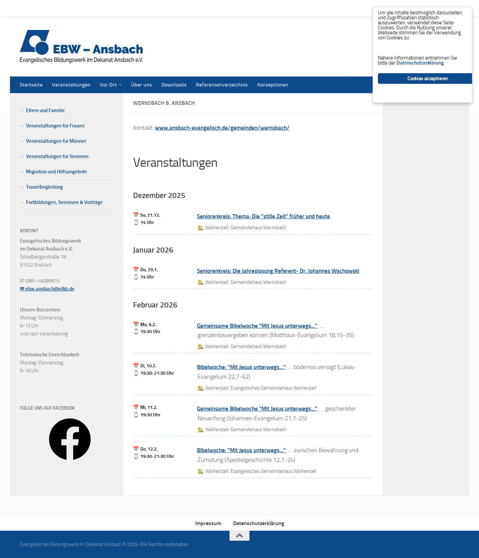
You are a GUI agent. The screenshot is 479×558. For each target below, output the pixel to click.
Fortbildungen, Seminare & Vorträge (64, 202)
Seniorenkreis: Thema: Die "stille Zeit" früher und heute (267, 216)
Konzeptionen (267, 8)
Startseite (26, 8)
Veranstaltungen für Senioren (57, 156)
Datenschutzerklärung (258, 523)
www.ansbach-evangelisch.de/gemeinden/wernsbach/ (225, 127)
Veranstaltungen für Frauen (55, 126)
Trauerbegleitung (44, 187)
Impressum (208, 523)
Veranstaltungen (66, 8)
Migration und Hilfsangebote (56, 172)
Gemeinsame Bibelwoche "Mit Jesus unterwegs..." (260, 325)
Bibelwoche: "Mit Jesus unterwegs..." (243, 367)
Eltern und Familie (45, 110)
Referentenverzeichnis (217, 8)
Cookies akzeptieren (427, 86)
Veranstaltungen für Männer (56, 141)
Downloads (169, 8)
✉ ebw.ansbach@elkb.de (47, 289)
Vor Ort (103, 8)
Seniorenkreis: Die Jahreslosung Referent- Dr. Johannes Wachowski (283, 271)
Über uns (136, 8)
